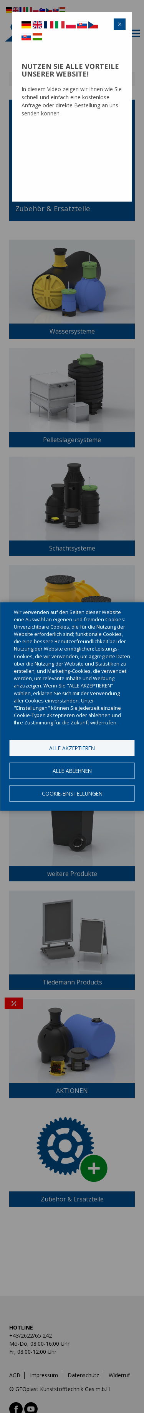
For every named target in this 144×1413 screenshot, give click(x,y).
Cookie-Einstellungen (72, 793)
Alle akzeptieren (72, 747)
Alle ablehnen (72, 770)
